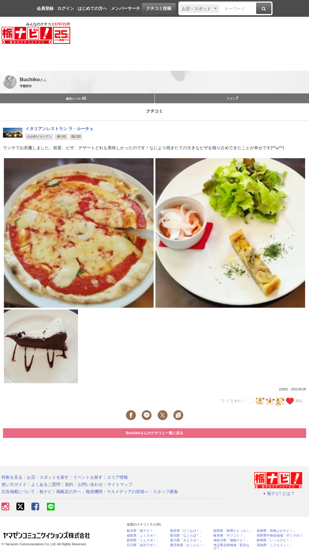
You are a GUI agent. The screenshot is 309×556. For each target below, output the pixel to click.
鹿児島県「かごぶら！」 (188, 545)
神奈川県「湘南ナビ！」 (231, 540)
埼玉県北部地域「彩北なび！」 (231, 546)
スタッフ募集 (165, 491)
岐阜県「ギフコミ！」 (229, 535)
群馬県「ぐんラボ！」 (143, 540)
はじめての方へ (92, 8)
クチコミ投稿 (158, 8)
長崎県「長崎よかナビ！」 (276, 530)
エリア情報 (117, 477)
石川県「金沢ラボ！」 (143, 545)
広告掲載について (18, 491)
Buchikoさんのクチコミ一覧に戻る (154, 433)
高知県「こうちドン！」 (275, 545)
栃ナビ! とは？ (278, 493)
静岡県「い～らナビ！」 (275, 540)
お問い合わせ (90, 484)
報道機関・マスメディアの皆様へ (117, 491)
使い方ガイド (14, 484)
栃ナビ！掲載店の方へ (60, 491)
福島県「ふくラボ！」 (143, 535)
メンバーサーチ (125, 8)
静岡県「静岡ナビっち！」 (233, 530)
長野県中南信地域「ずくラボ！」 (281, 535)
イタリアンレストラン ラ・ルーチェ (59, 128)
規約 (69, 484)
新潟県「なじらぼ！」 (186, 535)
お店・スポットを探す (48, 477)
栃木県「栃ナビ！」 (141, 530)
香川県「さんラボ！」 (186, 540)
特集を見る (11, 477)
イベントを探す (88, 477)
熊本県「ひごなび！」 (186, 530)
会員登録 (45, 8)
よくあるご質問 (45, 484)
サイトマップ (119, 484)
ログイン (65, 8)
